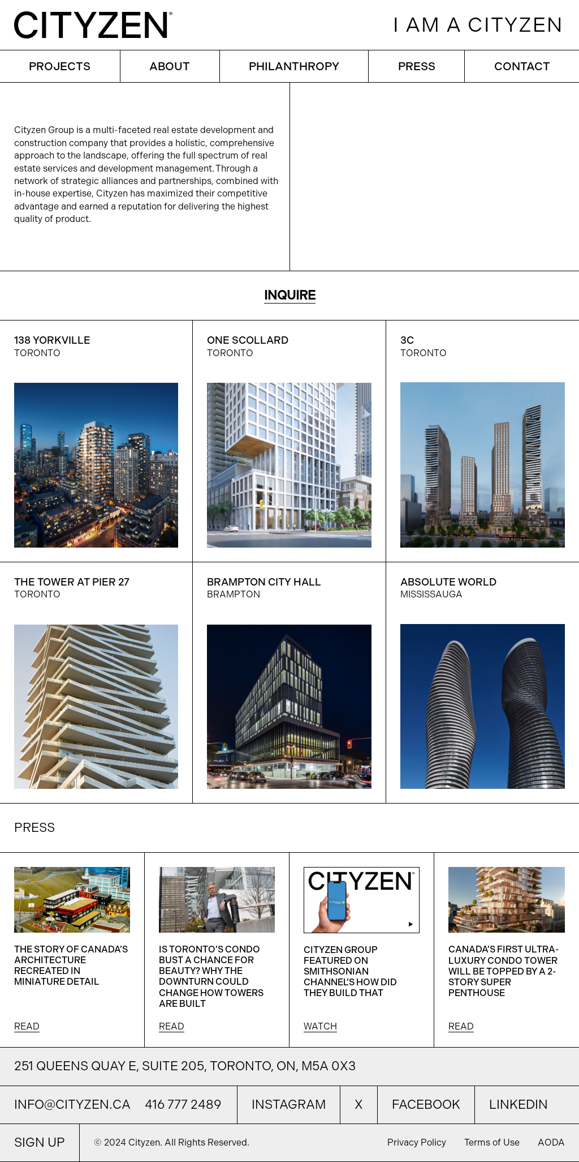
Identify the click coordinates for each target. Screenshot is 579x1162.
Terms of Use (493, 1142)
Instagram (289, 1104)
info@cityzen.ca (72, 1104)
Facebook (426, 1104)
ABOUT (169, 66)
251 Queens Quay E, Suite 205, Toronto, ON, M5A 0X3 (185, 1066)
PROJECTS (59, 66)
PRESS (416, 66)
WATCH (320, 1026)
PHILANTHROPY (294, 66)
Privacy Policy (417, 1142)
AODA (551, 1142)
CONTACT (522, 66)
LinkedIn (518, 1104)
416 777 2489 (183, 1104)
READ (27, 1026)
